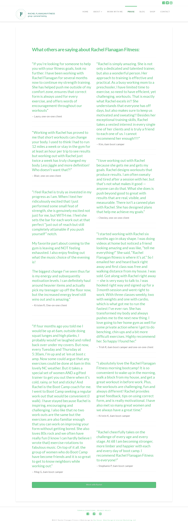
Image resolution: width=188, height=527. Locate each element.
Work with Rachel (94, 484)
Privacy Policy (104, 510)
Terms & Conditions (86, 510)
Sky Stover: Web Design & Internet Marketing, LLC (114, 520)
